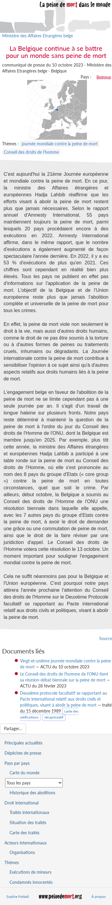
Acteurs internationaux (25, 842)
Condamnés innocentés (31, 882)
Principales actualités (23, 742)
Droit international (21, 802)
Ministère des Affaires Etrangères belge (37, 35)
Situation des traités (28, 822)
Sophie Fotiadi (17, 896)
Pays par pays (17, 763)
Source (105, 638)
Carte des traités (24, 832)
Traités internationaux (29, 812)
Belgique (103, 77)
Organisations (22, 852)
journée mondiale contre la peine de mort (60, 143)
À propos (98, 896)
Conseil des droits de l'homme (31, 152)
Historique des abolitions (32, 792)
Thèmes (11, 862)
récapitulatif (54, 717)
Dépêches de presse (22, 753)
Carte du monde (24, 772)
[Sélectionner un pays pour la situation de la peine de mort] (34, 782)
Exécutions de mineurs (30, 872)
